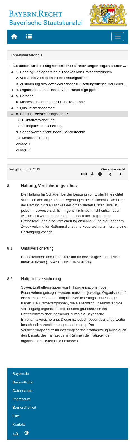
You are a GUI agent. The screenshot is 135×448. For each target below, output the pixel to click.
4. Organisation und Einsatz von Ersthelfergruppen (56, 90)
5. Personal (25, 96)
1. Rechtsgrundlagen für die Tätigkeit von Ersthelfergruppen (64, 72)
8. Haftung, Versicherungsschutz (42, 114)
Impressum (21, 399)
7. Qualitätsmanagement (35, 108)
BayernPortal (23, 382)
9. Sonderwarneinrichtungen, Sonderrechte (50, 132)
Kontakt (19, 424)
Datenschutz (22, 391)
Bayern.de (21, 373)
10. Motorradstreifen (32, 138)
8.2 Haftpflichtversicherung (39, 126)
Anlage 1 (23, 144)
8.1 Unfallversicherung (36, 120)
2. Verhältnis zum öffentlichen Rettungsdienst (52, 78)
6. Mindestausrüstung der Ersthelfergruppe (50, 102)
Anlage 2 (23, 150)
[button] (9, 66)
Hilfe (16, 416)
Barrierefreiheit (24, 407)
